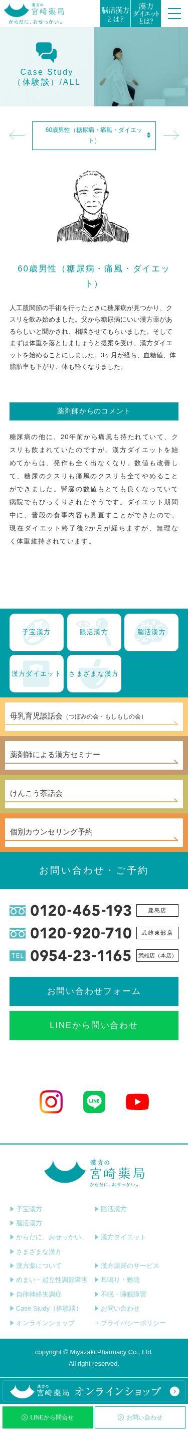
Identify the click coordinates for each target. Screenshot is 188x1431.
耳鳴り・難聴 (117, 1279)
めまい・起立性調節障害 (49, 1279)
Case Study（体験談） (46, 1308)
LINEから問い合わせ (94, 1025)
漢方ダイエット (120, 1237)
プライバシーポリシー (130, 1323)
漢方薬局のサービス (126, 1265)
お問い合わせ (140, 1417)
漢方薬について (36, 1265)
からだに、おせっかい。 (49, 1237)
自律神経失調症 (36, 1294)
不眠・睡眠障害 (120, 1294)
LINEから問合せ (48, 1417)
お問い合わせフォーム (94, 991)
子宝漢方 (26, 1209)
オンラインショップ (42, 1323)
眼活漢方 (110, 1209)
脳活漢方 (26, 1223)
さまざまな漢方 (36, 1251)
